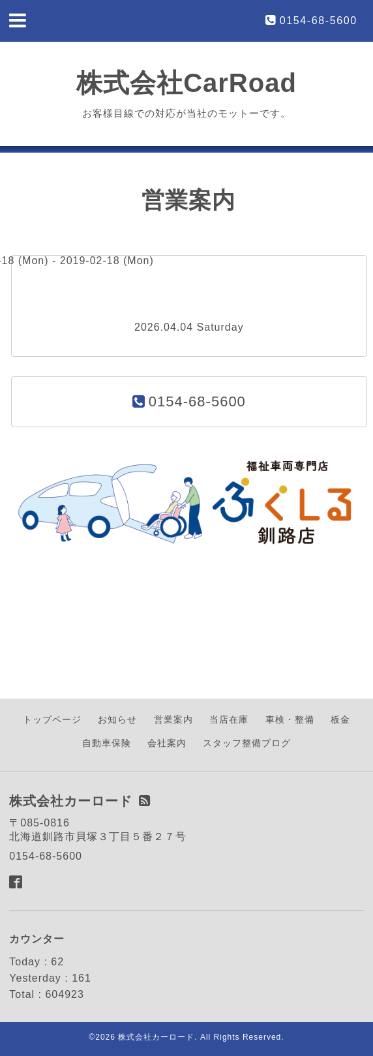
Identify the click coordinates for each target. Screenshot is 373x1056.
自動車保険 (106, 743)
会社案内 (166, 743)
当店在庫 (228, 719)
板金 (340, 719)
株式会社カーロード (156, 1037)
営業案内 (173, 719)
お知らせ (117, 719)
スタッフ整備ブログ (247, 743)
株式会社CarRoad (186, 82)
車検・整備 (289, 719)
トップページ (52, 719)
